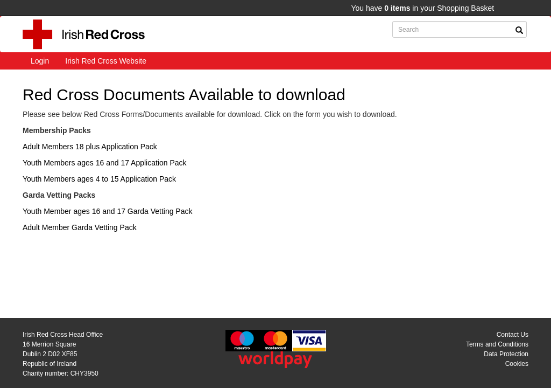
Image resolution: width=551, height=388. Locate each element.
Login (40, 61)
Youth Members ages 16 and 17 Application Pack (105, 162)
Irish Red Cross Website (105, 61)
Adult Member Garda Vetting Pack (80, 227)
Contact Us (512, 334)
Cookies (516, 364)
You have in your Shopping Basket (422, 8)
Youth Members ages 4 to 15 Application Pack (99, 179)
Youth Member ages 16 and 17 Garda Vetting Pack (107, 211)
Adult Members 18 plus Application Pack (90, 146)
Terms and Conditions (497, 344)
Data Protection (506, 354)
